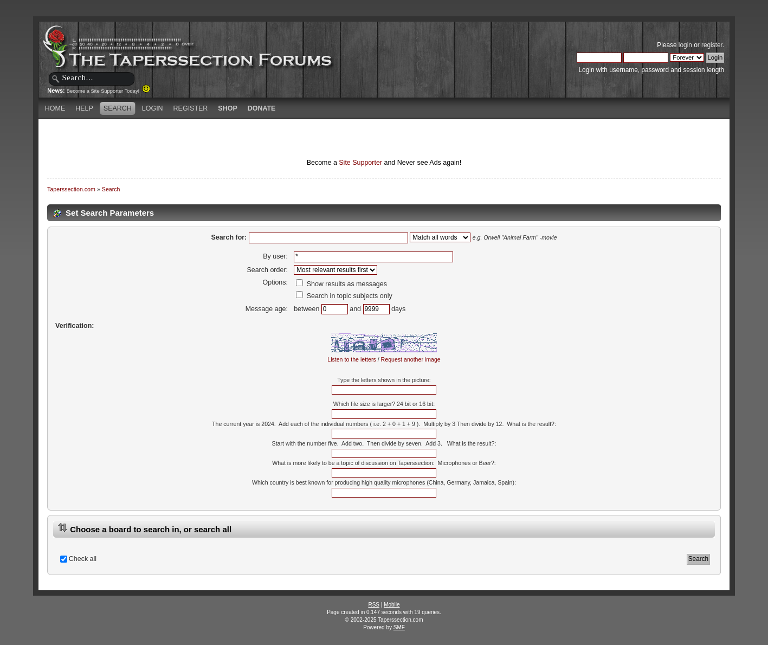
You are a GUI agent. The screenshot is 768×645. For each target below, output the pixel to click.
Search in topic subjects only (344, 296)
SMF (399, 627)
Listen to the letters (351, 359)
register (711, 45)
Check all (82, 559)
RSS (373, 605)
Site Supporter (360, 162)
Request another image (411, 359)
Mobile (391, 605)
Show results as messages (341, 284)
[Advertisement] (256, 138)
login (685, 45)
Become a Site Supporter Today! (109, 91)
